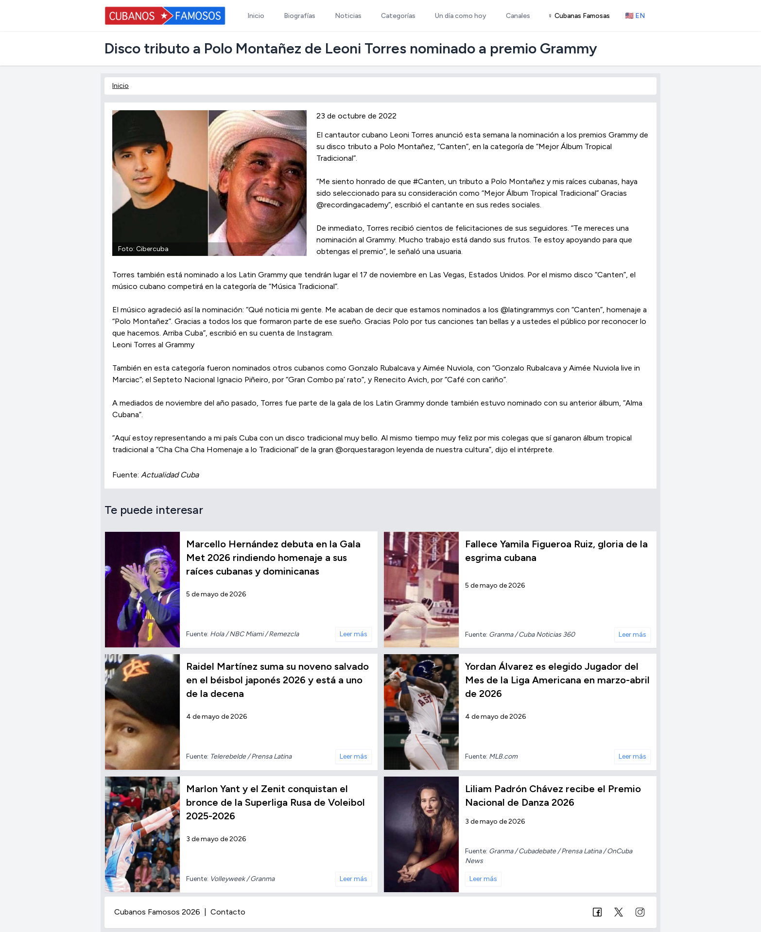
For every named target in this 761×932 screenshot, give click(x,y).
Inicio (120, 86)
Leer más (353, 634)
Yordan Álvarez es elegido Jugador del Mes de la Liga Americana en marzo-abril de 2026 (557, 680)
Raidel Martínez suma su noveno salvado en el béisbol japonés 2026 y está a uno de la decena (277, 680)
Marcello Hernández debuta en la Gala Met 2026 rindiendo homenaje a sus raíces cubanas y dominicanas (273, 557)
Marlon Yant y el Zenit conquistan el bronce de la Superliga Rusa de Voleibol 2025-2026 (275, 802)
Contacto (227, 911)
